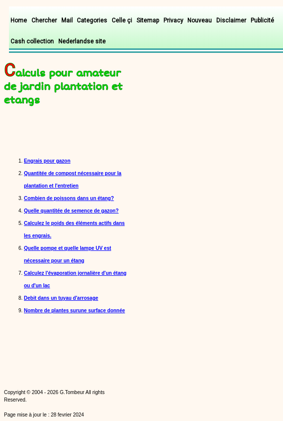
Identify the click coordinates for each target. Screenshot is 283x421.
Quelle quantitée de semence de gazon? (71, 210)
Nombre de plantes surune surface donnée (74, 310)
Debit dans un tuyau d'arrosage (61, 298)
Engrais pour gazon (47, 161)
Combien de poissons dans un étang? (69, 198)
